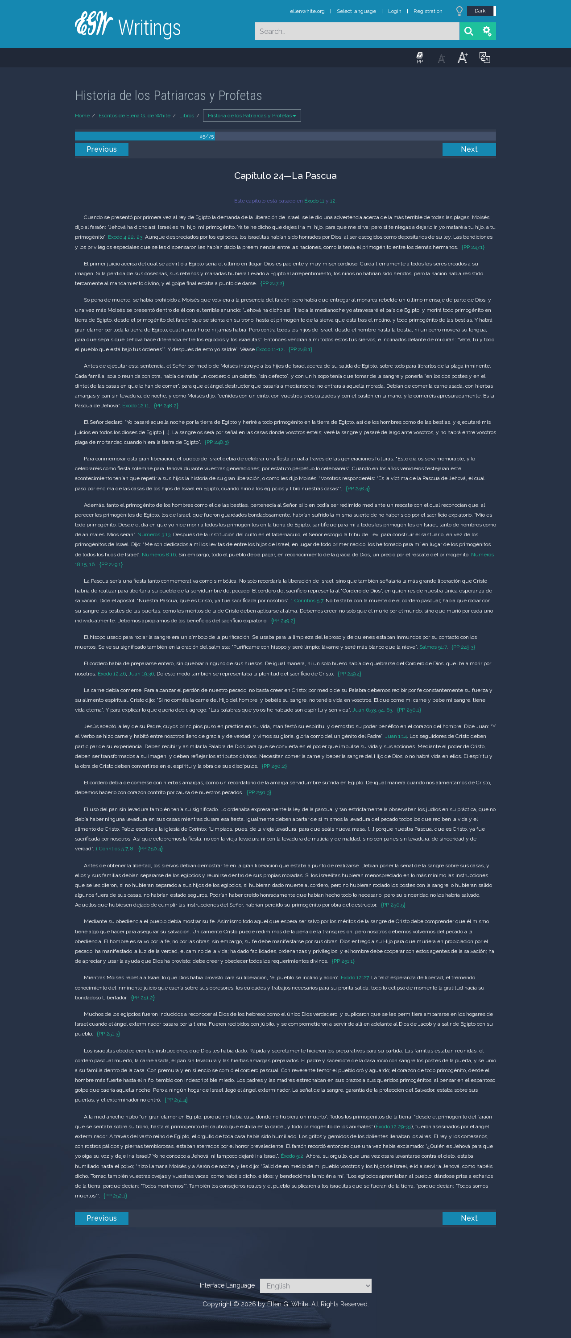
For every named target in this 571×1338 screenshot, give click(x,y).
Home (82, 115)
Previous (102, 149)
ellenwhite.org (307, 11)
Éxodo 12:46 (112, 674)
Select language (356, 11)
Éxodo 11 (314, 201)
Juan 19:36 (141, 674)
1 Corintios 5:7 (307, 600)
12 (332, 201)
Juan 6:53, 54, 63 (372, 710)
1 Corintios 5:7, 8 (114, 848)
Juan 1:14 (396, 736)
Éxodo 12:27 (354, 977)
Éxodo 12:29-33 (393, 1126)
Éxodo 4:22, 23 (125, 237)
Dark (480, 11)
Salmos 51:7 (433, 647)
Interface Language (227, 1285)
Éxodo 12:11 (135, 405)
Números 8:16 (159, 554)
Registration (428, 11)
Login (394, 11)
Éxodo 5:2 (292, 1156)
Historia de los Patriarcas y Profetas (252, 115)
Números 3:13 (153, 534)
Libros (186, 115)
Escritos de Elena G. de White (134, 115)
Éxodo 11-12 (270, 349)
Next (469, 149)
